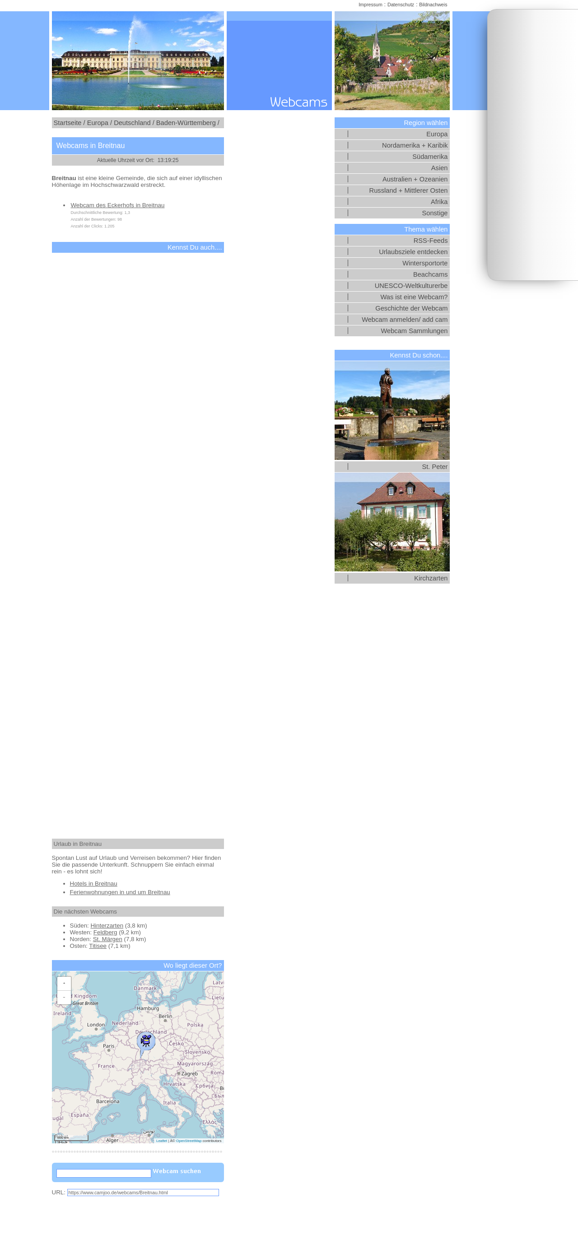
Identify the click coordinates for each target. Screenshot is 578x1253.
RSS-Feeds (431, 240)
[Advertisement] (533, 144)
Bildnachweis (433, 4)
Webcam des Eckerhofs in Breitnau (118, 205)
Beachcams (430, 274)
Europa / (99, 122)
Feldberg (105, 932)
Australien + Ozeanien (415, 179)
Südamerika (429, 156)
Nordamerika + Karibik (414, 145)
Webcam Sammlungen (414, 330)
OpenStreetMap (188, 1141)
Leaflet (161, 1141)
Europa (436, 134)
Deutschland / (134, 122)
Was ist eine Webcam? (413, 297)
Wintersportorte (424, 263)
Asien (439, 168)
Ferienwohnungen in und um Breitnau (120, 892)
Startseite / (69, 122)
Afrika (439, 201)
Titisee (98, 945)
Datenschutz (400, 4)
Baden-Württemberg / (187, 122)
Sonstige (434, 213)
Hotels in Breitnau (93, 883)
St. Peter (434, 466)
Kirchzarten (430, 578)
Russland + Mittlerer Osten (408, 190)
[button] (146, 1042)
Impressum (370, 4)
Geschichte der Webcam (411, 308)
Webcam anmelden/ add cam (404, 319)
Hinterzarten (106, 925)
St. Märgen (107, 939)
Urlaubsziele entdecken (413, 251)
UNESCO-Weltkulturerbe (411, 285)
